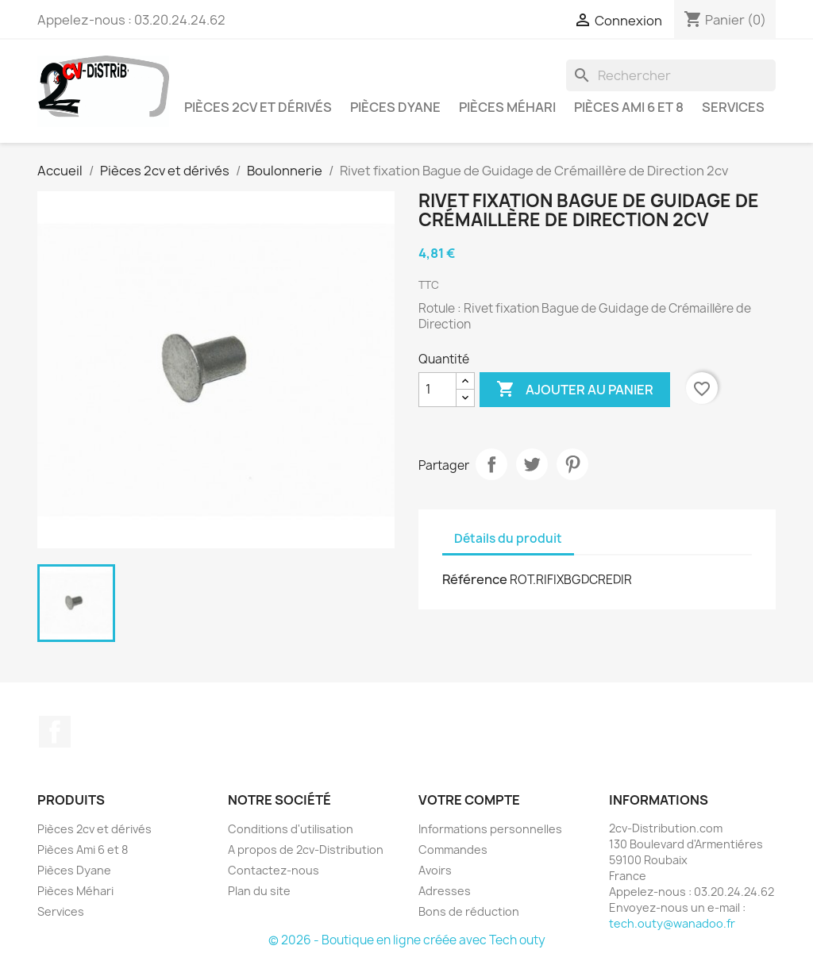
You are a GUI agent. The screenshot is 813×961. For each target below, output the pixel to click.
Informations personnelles (490, 828)
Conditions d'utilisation (290, 828)
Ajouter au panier (574, 389)
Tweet (532, 464)
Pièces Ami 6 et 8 (629, 107)
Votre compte (469, 800)
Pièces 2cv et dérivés (258, 107)
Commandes (452, 849)
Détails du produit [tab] (508, 538)
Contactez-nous (273, 870)
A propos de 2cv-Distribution (305, 849)
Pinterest (572, 464)
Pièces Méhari (507, 107)
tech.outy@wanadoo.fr (672, 923)
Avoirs (435, 870)
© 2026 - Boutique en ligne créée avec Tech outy (406, 940)
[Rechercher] (671, 75)
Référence (474, 579)
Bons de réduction (468, 911)
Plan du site (259, 890)
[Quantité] (437, 389)
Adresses (444, 890)
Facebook (55, 732)
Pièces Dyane (395, 107)
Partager (491, 464)
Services (733, 107)
